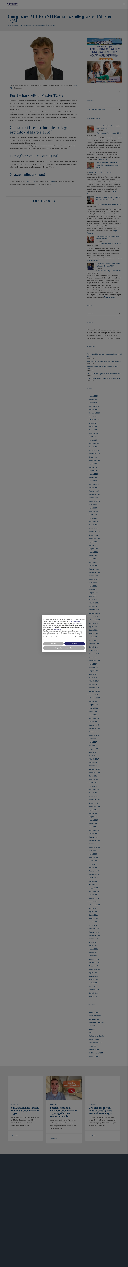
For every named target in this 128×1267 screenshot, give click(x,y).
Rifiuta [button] (53, 643)
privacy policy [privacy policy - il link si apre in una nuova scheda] (75, 621)
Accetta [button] (74, 643)
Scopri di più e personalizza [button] (64, 648)
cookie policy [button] (58, 629)
